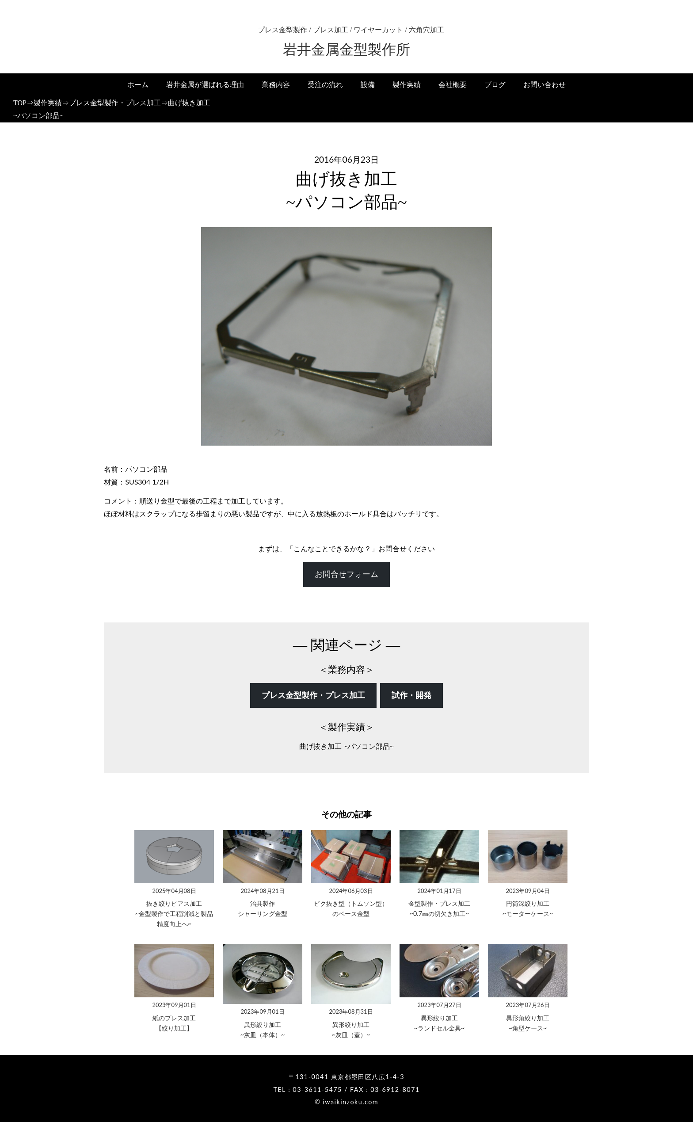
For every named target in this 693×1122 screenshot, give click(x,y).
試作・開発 (411, 695)
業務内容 (276, 84)
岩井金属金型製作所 (346, 49)
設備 (368, 84)
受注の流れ (325, 84)
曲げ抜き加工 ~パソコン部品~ (346, 746)
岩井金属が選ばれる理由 (205, 84)
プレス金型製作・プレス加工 (313, 695)
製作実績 (406, 84)
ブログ (495, 84)
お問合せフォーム (346, 574)
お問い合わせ (544, 84)
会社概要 (452, 84)
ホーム (137, 84)
